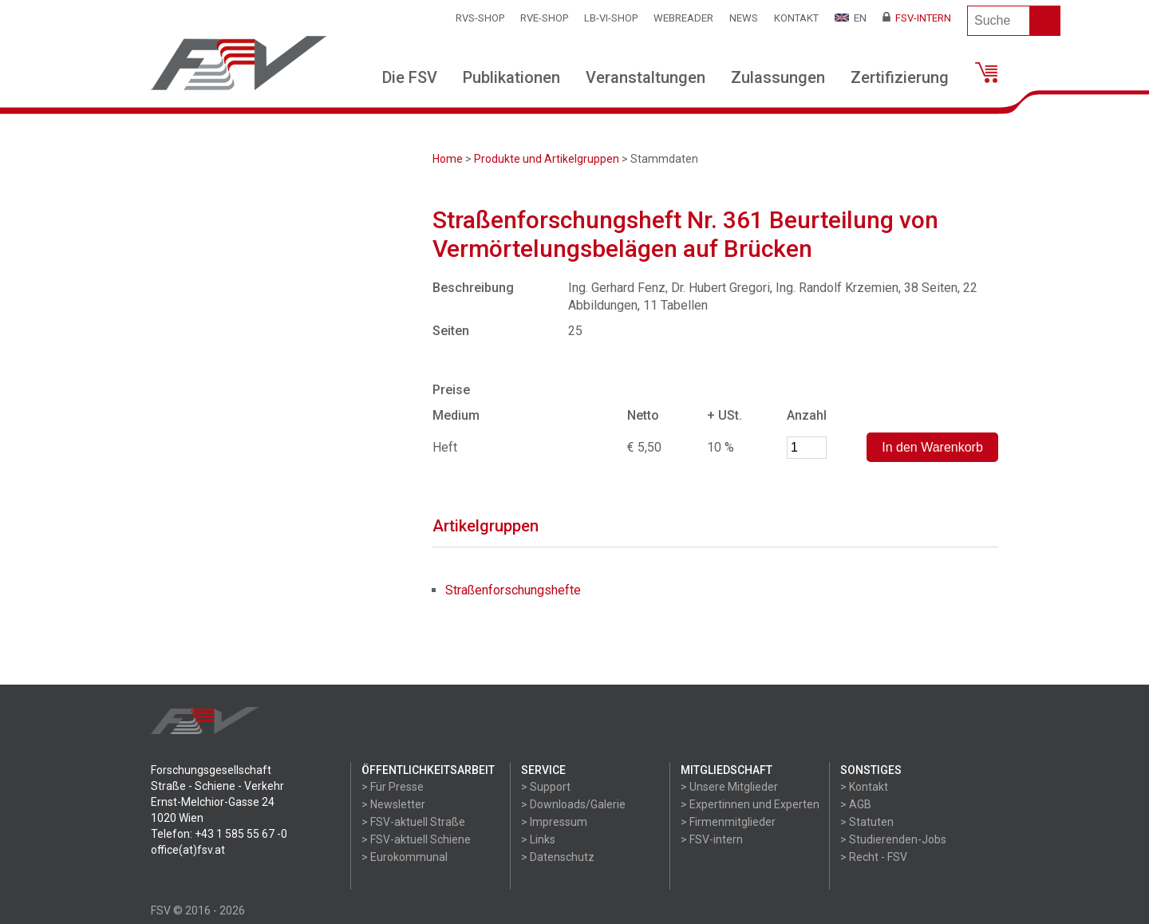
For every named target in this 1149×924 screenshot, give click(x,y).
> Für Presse (392, 786)
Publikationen (511, 77)
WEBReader (683, 18)
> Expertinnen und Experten (750, 804)
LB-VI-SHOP (611, 18)
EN (851, 18)
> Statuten (867, 821)
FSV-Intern (916, 18)
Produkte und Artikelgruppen (546, 158)
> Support (546, 786)
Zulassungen (778, 77)
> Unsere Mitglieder (729, 786)
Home (447, 158)
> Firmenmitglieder (728, 821)
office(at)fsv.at (188, 849)
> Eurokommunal (404, 857)
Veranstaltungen (645, 77)
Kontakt (796, 18)
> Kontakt (864, 786)
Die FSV (409, 77)
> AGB (855, 804)
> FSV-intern (712, 839)
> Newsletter (393, 804)
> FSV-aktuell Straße (413, 821)
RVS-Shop (480, 18)
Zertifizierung (900, 77)
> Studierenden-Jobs (893, 839)
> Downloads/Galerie (573, 804)
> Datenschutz (557, 857)
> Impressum (554, 821)
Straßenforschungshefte (513, 590)
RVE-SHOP (544, 18)
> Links (538, 839)
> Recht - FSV (873, 857)
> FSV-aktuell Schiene (416, 839)
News (743, 18)
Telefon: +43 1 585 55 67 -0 (219, 833)
